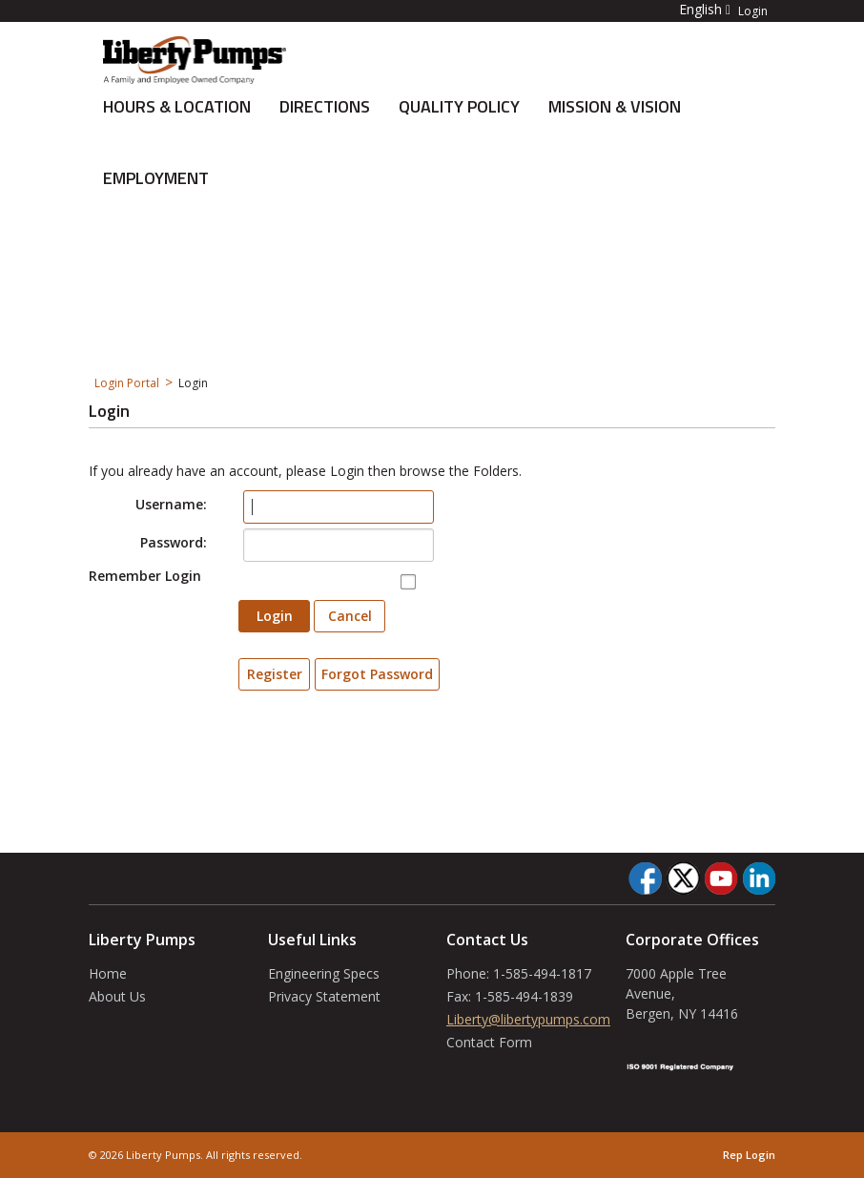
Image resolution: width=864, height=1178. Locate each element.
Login (753, 11)
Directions (324, 106)
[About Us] (194, 58)
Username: (171, 504)
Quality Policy (459, 106)
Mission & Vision (614, 106)
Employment (156, 178)
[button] (693, 9)
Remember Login (145, 576)
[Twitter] (683, 878)
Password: (173, 542)
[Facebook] (645, 878)
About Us (117, 996)
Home (108, 973)
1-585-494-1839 (524, 996)
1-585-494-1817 (542, 973)
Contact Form (489, 1042)
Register (274, 674)
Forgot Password (377, 674)
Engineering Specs (324, 973)
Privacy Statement (324, 996)
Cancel (350, 616)
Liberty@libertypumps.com (528, 1019)
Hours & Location (177, 106)
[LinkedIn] (758, 878)
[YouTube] (721, 878)
